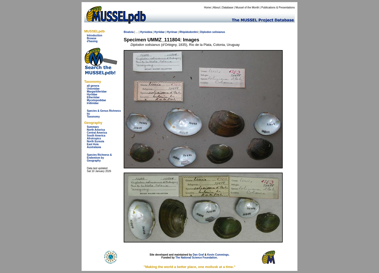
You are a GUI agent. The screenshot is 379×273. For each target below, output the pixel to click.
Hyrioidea (146, 32)
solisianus (218, 32)
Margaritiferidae (97, 91)
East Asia (93, 144)
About (216, 7)
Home (207, 7)
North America (96, 129)
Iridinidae (92, 103)
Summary (93, 126)
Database (227, 7)
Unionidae (93, 88)
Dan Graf (198, 254)
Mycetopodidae (96, 100)
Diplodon (205, 32)
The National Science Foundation (196, 257)
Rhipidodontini (188, 32)
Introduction (94, 35)
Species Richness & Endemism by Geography (99, 157)
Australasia (94, 147)
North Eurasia (95, 141)
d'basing (92, 41)
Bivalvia (129, 32)
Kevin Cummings (218, 254)
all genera (93, 85)
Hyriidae (92, 94)
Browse (91, 38)
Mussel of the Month (247, 7)
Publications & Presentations (278, 7)
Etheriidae (93, 97)
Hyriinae (172, 32)
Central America (97, 132)
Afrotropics (94, 138)
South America (96, 135)
